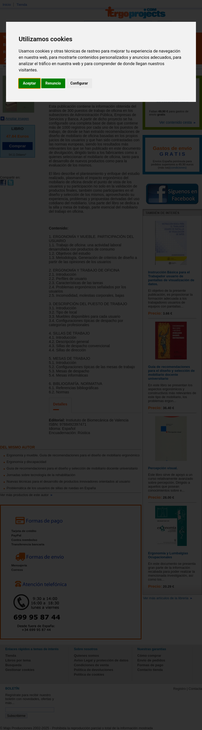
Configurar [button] (79, 83)
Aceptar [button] (29, 83)
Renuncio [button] (53, 83)
